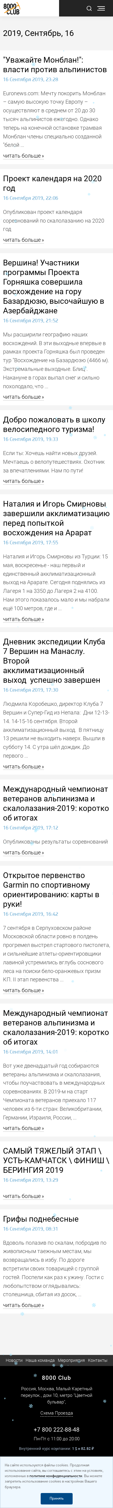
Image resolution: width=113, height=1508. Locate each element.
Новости (14, 1360)
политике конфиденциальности (56, 1476)
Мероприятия (71, 1360)
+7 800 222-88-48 (57, 1429)
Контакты (98, 1360)
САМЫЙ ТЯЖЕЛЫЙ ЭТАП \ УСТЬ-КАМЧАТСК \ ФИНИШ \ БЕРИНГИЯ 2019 (56, 1160)
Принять (57, 1499)
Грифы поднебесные (41, 1218)
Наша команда (40, 1360)
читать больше (22, 155)
